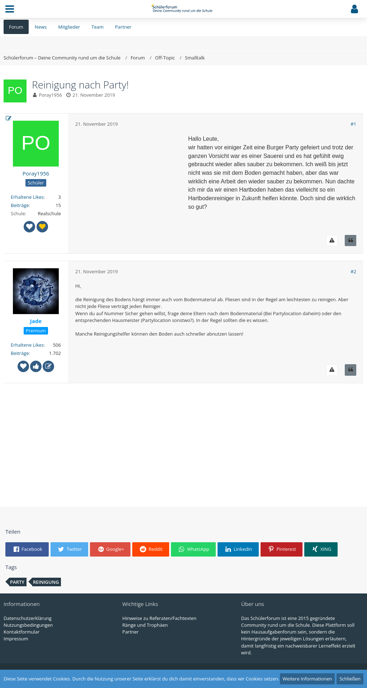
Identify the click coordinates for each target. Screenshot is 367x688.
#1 (353, 124)
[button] (10, 9)
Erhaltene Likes (27, 197)
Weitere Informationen (307, 678)
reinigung (46, 582)
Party (17, 582)
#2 (353, 271)
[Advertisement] (129, 179)
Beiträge (20, 205)
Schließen (350, 678)
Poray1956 (50, 95)
